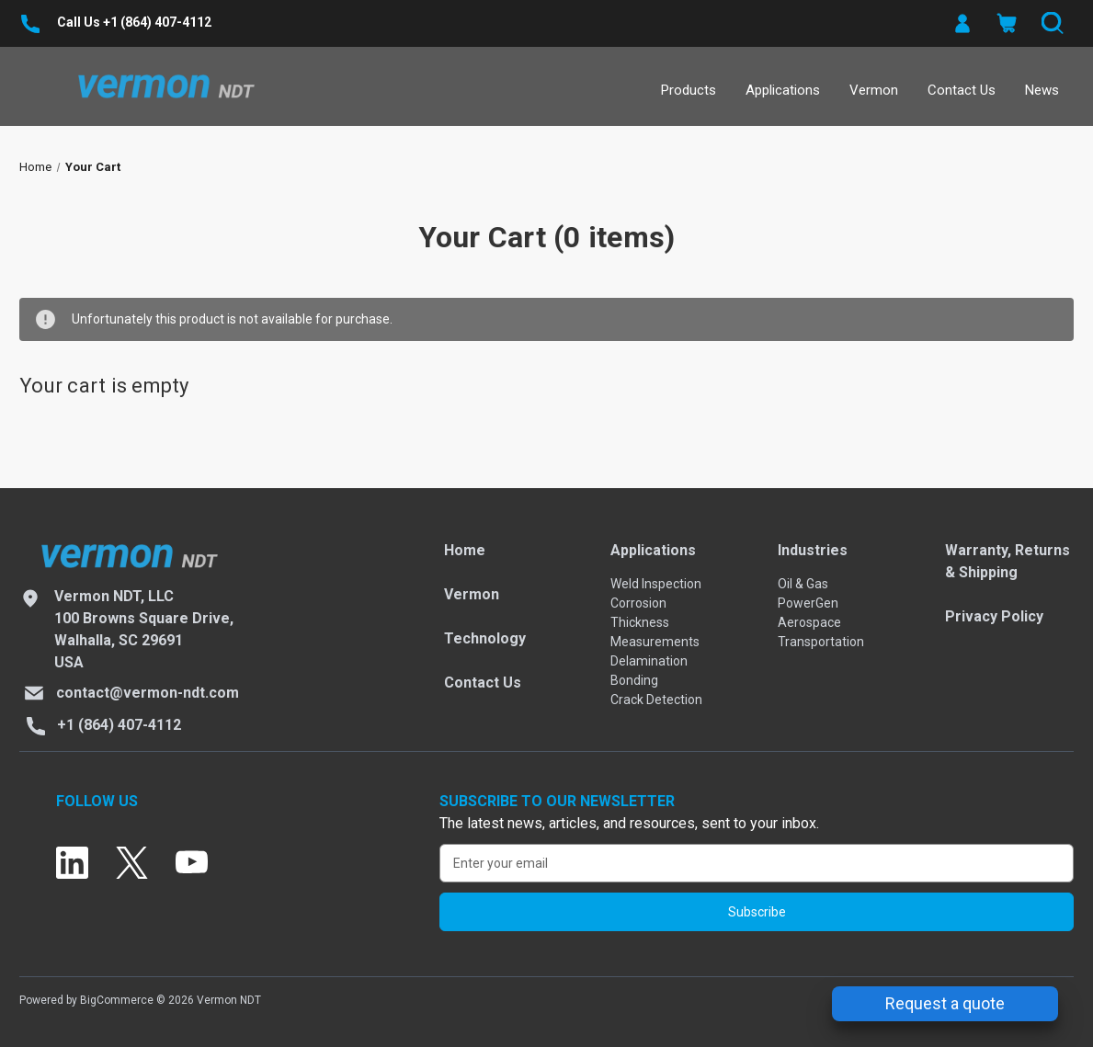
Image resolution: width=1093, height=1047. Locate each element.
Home (464, 550)
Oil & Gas (803, 583)
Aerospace (809, 622)
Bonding (634, 680)
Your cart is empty (104, 385)
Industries (813, 550)
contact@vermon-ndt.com (147, 692)
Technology (485, 638)
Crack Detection (656, 699)
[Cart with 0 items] (1006, 23)
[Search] (1051, 23)
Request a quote (945, 1003)
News (1042, 90)
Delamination (649, 661)
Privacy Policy (994, 616)
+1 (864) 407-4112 (157, 22)
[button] (961, 23)
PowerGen (808, 603)
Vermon (873, 90)
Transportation (821, 641)
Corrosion (638, 603)
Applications (783, 90)
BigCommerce (117, 1000)
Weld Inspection (655, 583)
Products (688, 90)
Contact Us (962, 90)
